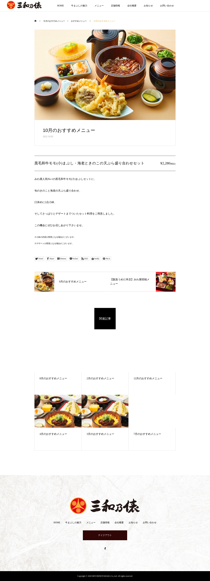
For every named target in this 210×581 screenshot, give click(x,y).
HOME (60, 5)
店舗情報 (115, 5)
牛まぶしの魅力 (79, 5)
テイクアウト (105, 535)
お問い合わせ (167, 5)
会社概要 (131, 5)
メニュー (99, 5)
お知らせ (148, 5)
